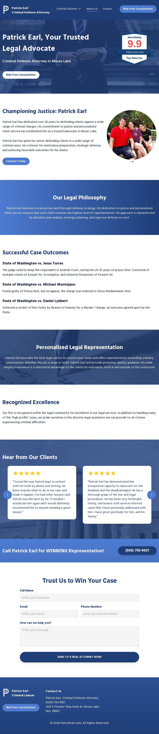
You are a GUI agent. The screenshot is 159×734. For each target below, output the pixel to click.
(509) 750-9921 (137, 551)
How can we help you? (35, 623)
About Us (92, 9)
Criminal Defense (68, 9)
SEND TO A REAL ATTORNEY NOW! (79, 657)
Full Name (27, 591)
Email (23, 607)
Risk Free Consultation (138, 9)
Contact (107, 9)
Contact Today (16, 161)
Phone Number (91, 607)
